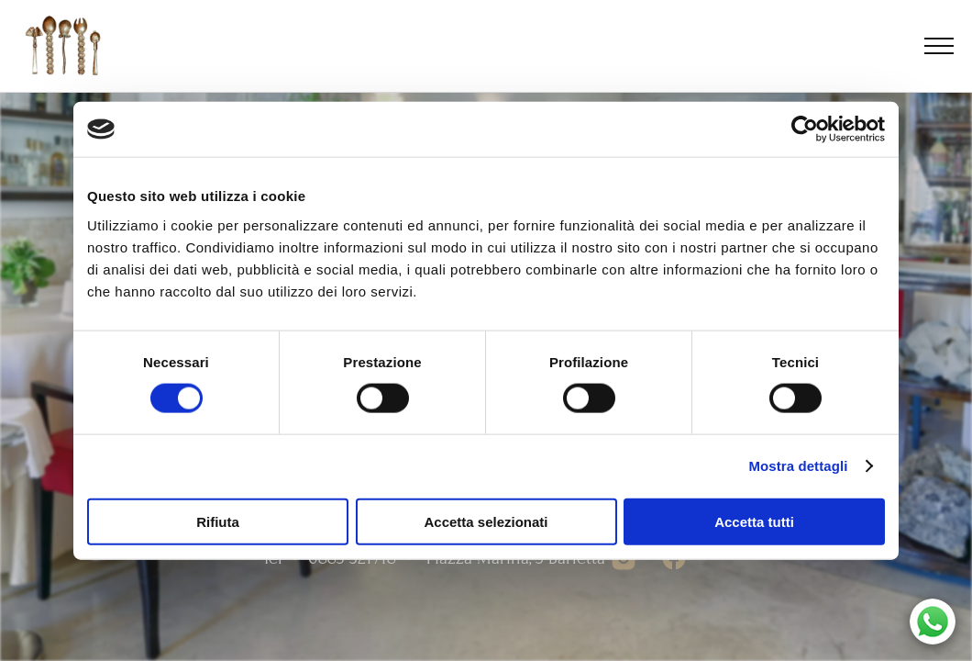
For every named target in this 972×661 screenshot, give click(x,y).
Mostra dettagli (797, 466)
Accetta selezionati (485, 521)
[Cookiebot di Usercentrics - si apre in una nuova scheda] (804, 129)
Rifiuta (217, 521)
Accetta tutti (754, 521)
